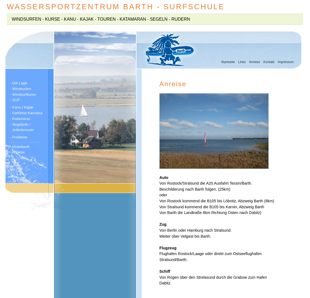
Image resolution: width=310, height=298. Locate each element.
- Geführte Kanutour (26, 113)
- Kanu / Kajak (22, 107)
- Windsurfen (21, 89)
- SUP (15, 100)
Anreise (254, 62)
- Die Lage (19, 83)
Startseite (228, 62)
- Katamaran (21, 119)
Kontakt (268, 62)
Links (242, 62)
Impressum (286, 62)
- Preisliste (19, 137)
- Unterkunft (20, 147)
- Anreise (17, 152)
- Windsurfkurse (23, 94)
